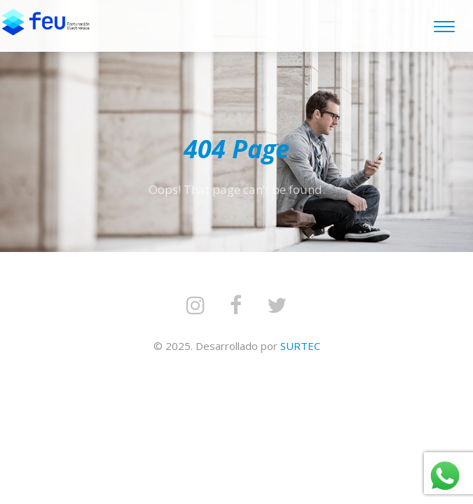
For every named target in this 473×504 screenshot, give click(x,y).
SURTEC (300, 346)
